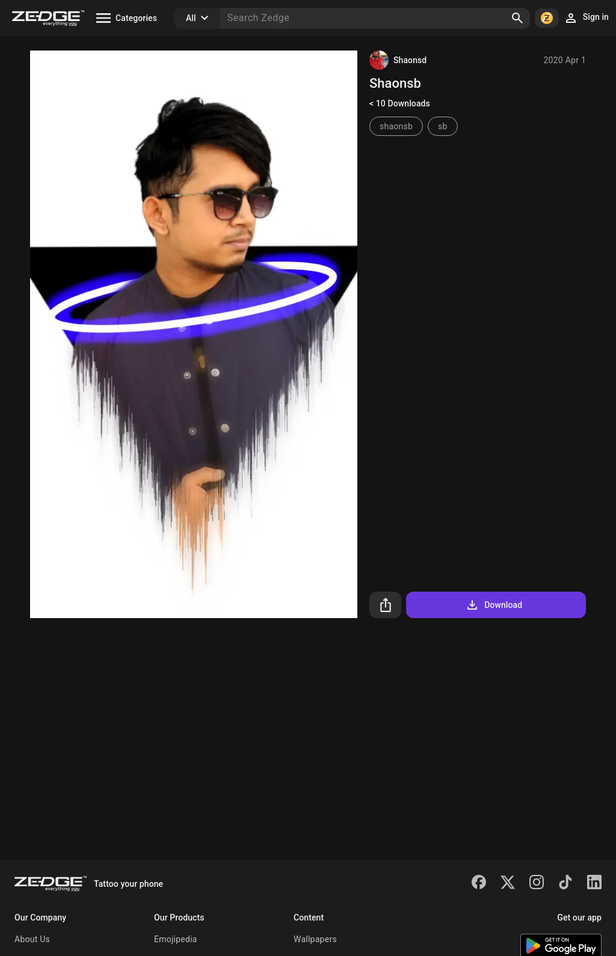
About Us (32, 939)
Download (493, 605)
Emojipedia (175, 939)
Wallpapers (315, 939)
